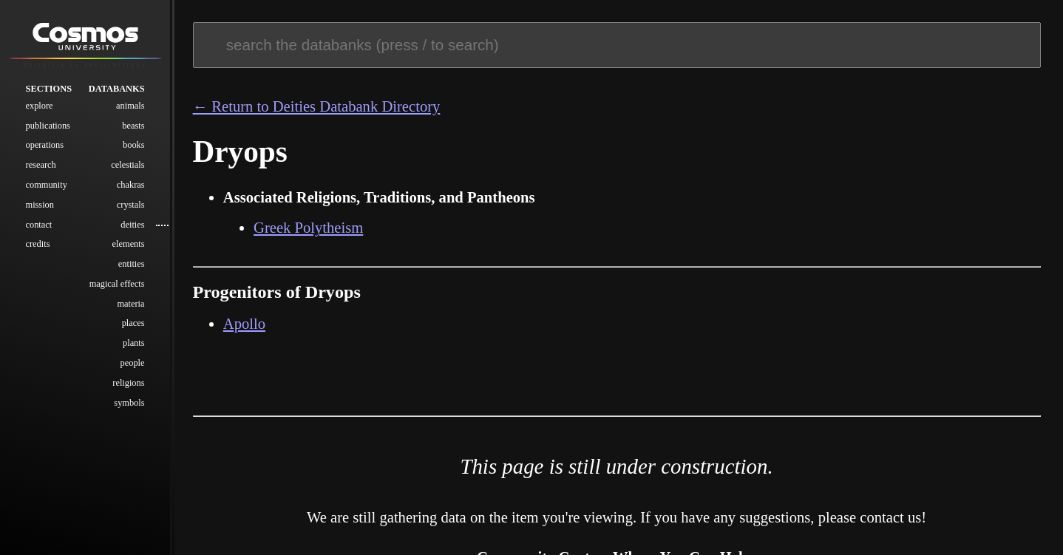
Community (46, 185)
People (132, 363)
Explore (39, 106)
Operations (45, 145)
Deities (132, 224)
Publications (48, 125)
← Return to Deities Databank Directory (317, 106)
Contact (39, 224)
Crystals (131, 205)
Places (133, 323)
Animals (130, 106)
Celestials (127, 165)
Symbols (129, 403)
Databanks (117, 89)
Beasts (133, 125)
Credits (38, 244)
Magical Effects (117, 284)
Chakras (131, 185)
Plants (134, 343)
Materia (130, 304)
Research (41, 165)
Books (134, 145)
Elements (128, 244)
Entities (131, 264)
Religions (128, 383)
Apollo (244, 324)
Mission (40, 205)
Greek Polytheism (308, 227)
